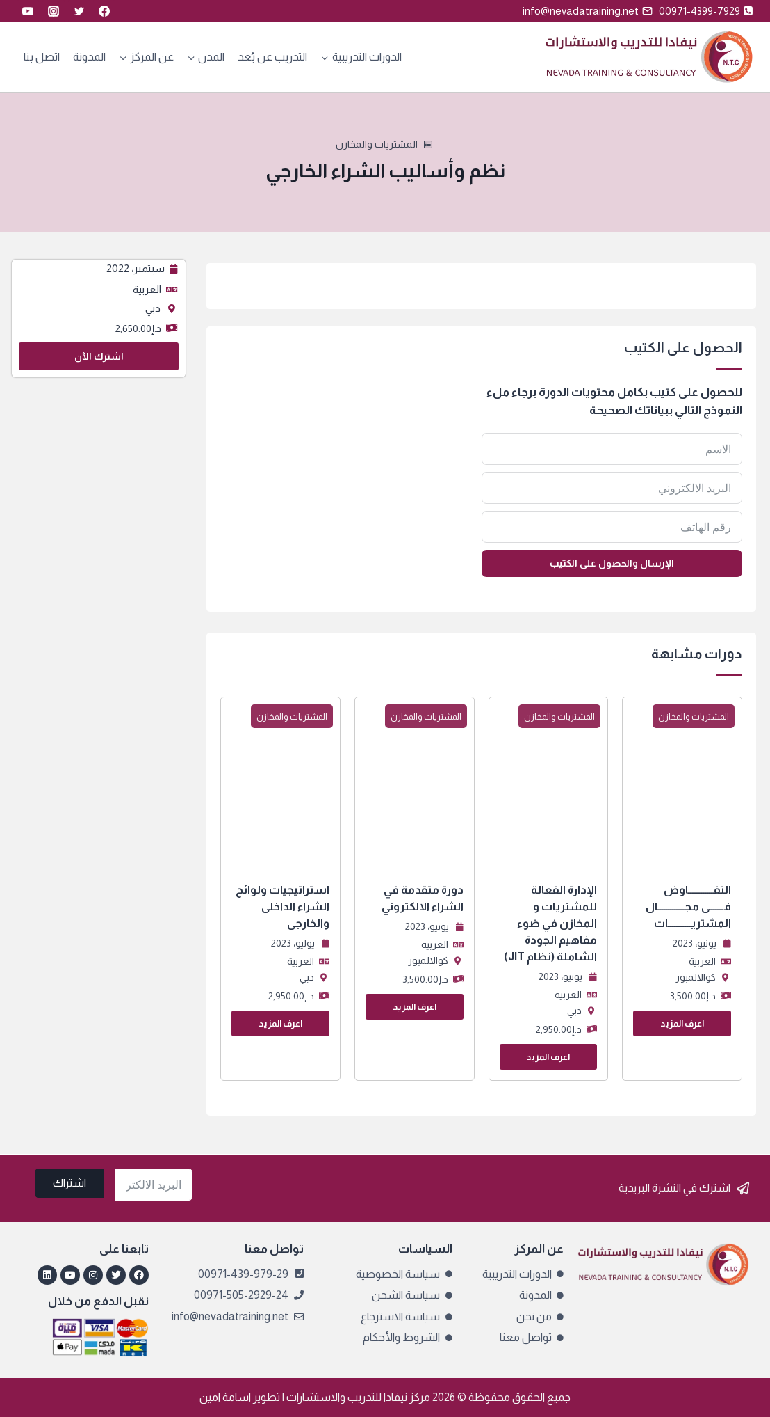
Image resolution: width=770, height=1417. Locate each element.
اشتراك (69, 1183)
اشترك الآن (99, 356)
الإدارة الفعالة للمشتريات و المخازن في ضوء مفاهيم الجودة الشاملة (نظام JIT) (550, 923)
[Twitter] (79, 11)
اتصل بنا (42, 57)
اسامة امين (225, 1397)
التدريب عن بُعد (272, 57)
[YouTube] (28, 11)
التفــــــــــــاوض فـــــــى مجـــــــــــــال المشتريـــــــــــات (688, 906)
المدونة (89, 57)
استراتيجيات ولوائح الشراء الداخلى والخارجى (282, 906)
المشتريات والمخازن (377, 144)
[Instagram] (53, 11)
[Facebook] (104, 11)
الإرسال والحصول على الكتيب (612, 563)
